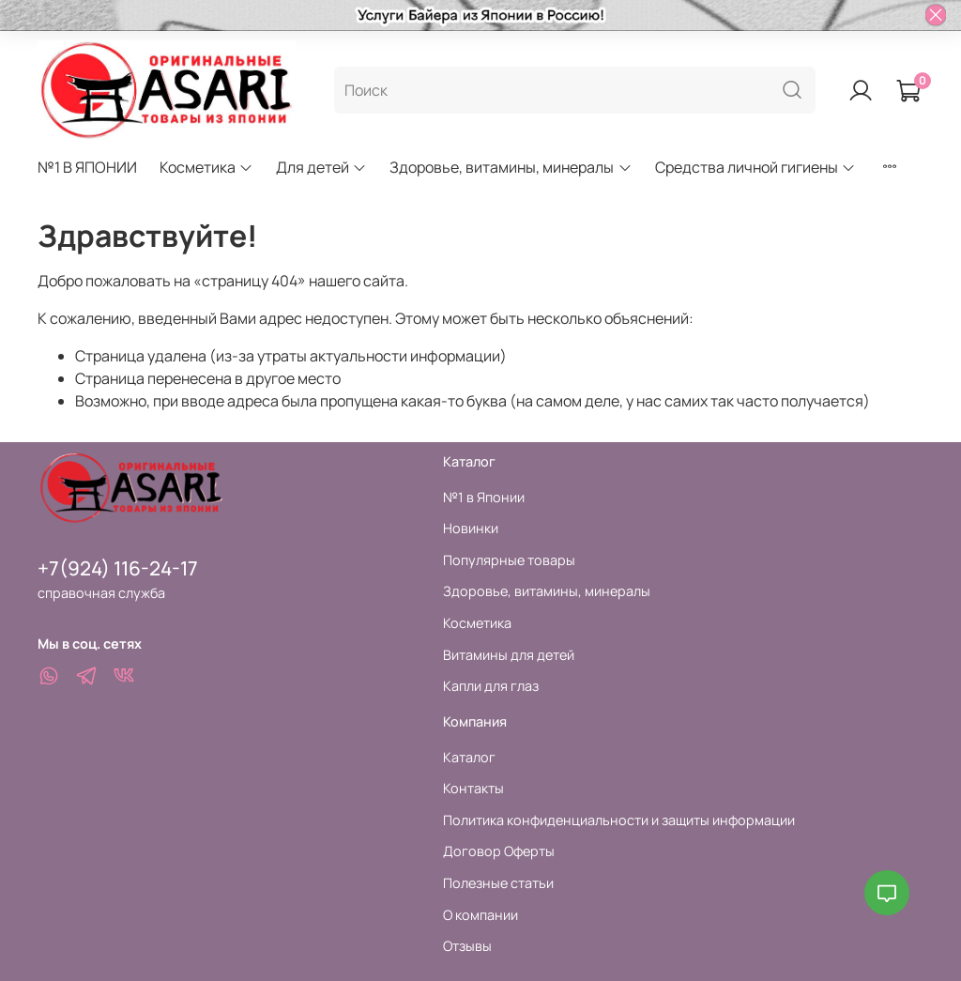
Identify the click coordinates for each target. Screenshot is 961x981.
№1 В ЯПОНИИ (87, 167)
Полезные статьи (498, 883)
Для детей (321, 167)
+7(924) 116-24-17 (118, 568)
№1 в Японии (484, 497)
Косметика (206, 167)
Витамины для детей (508, 655)
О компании (480, 915)
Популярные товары (509, 560)
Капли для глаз (491, 686)
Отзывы (467, 946)
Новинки (470, 528)
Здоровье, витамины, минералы (510, 167)
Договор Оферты (499, 851)
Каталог (469, 757)
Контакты (473, 788)
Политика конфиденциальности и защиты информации (619, 820)
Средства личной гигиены (755, 167)
